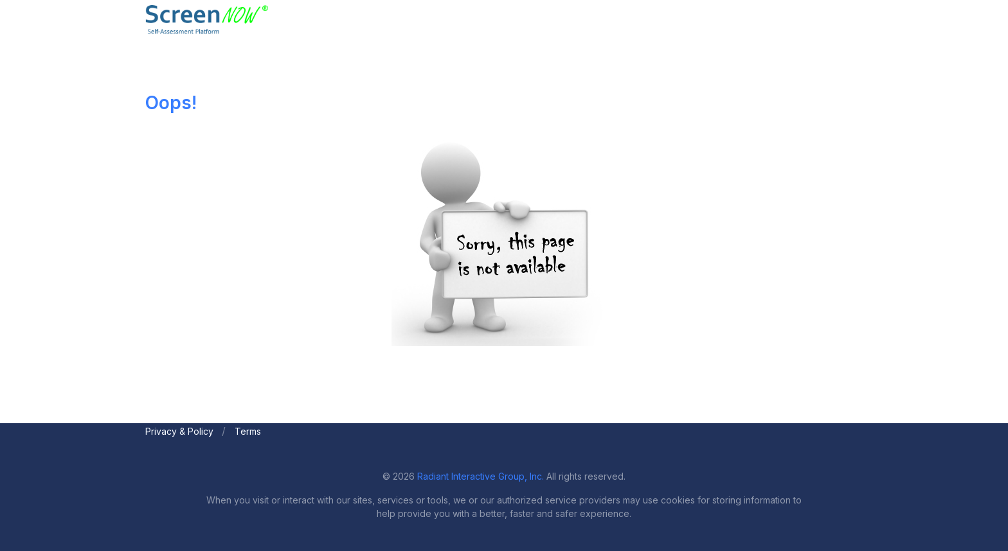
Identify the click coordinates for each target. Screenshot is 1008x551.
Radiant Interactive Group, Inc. (480, 476)
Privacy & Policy (179, 431)
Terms (248, 431)
